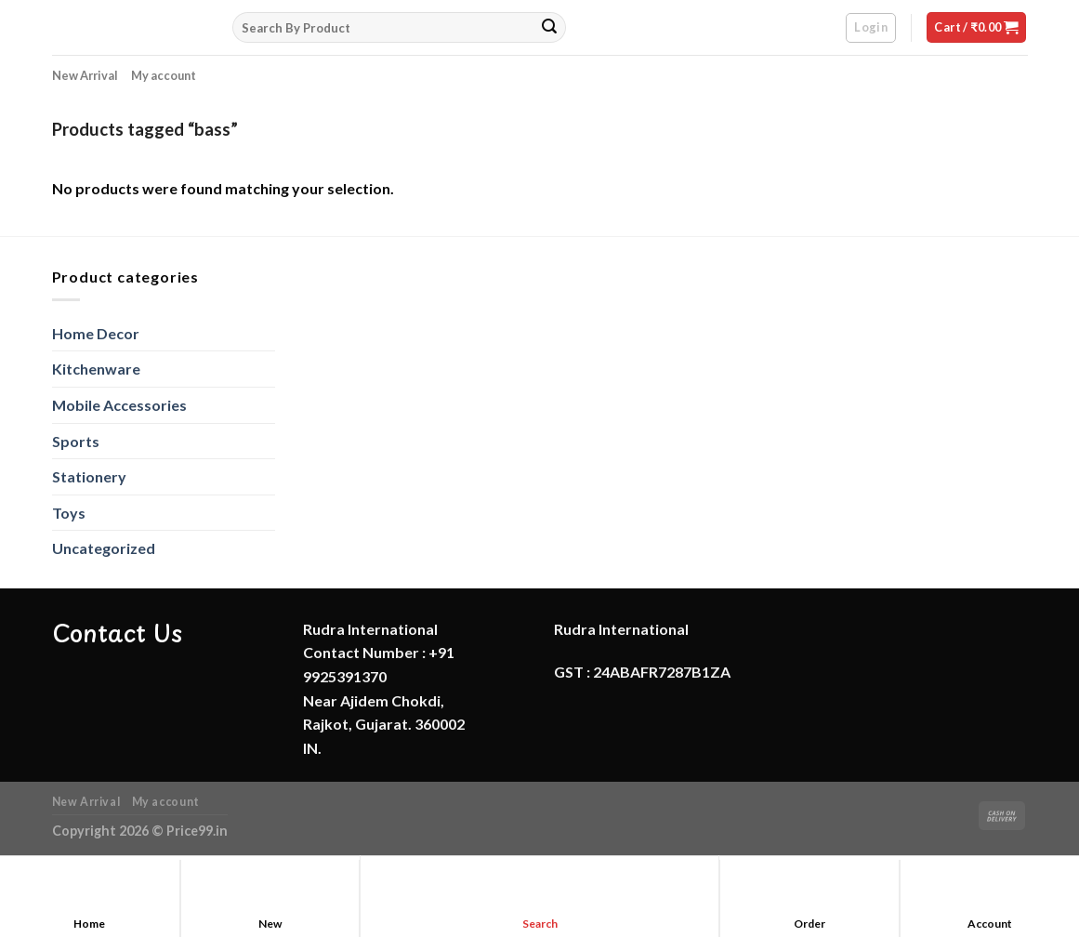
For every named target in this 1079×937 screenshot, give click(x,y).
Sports (75, 441)
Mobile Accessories (119, 405)
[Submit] (549, 28)
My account (163, 75)
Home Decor (95, 333)
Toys (69, 512)
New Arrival (85, 75)
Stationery (89, 476)
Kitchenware (96, 368)
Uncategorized (103, 548)
